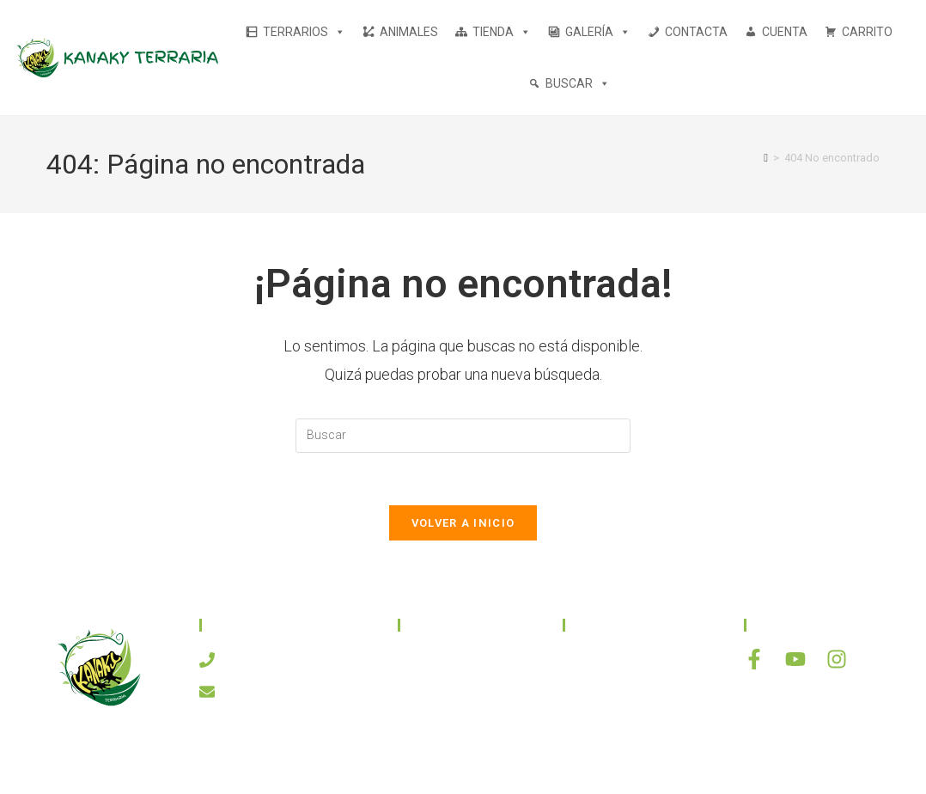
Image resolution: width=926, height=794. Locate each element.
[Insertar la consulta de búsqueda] (463, 435)
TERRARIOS (304, 32)
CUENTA (784, 32)
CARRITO (867, 32)
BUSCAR (577, 83)
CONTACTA (696, 32)
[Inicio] (766, 157)
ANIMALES (409, 32)
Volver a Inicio (463, 522)
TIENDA (501, 32)
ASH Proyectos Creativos (575, 762)
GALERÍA (598, 32)
